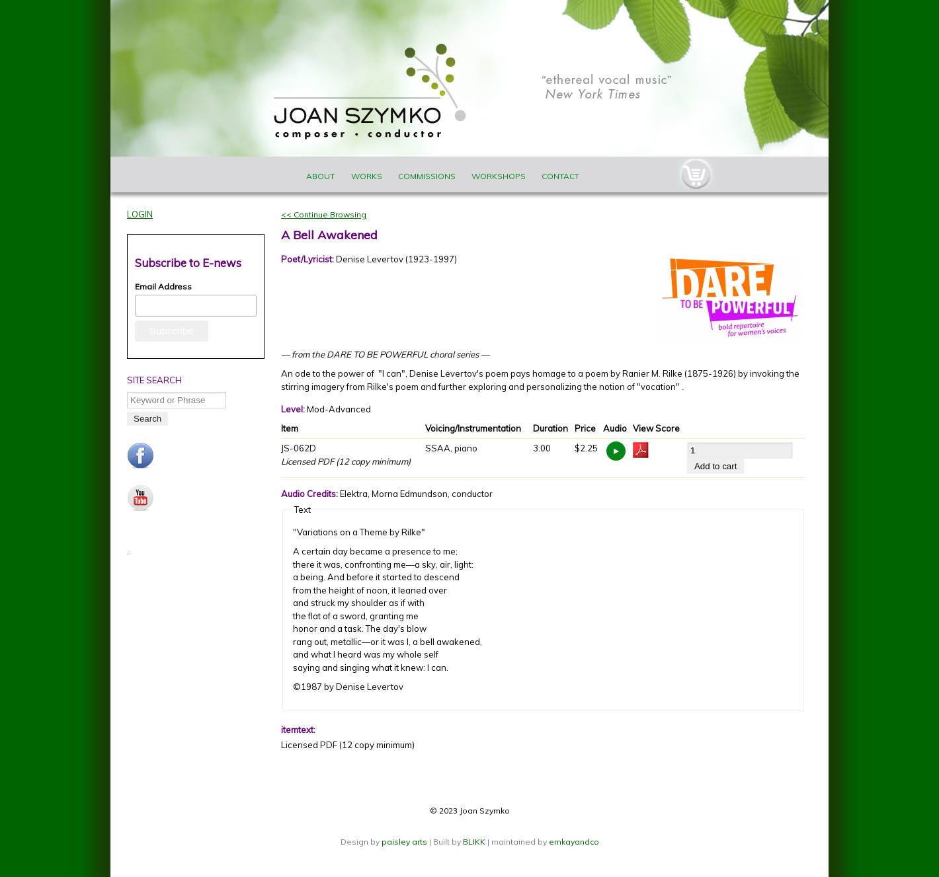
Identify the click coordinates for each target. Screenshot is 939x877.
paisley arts (405, 842)
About (320, 176)
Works (366, 176)
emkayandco (574, 842)
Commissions (427, 176)
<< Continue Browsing (323, 214)
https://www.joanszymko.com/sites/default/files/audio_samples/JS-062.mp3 (616, 451)
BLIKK (474, 842)
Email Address (163, 286)
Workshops (498, 176)
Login (140, 214)
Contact (560, 176)
